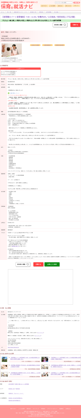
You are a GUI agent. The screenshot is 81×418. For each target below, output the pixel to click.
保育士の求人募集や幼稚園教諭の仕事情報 (40, 414)
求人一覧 (9, 12)
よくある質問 (52, 6)
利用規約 (43, 408)
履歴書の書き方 (15, 246)
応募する (75, 24)
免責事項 (61, 408)
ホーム (2, 12)
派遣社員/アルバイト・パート (20, 12)
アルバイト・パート (19, 393)
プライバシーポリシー (52, 408)
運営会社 (60, 6)
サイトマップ (36, 408)
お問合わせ (68, 408)
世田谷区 (41, 12)
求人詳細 (56, 12)
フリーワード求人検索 (76, 3)
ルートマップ (40, 332)
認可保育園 (48, 12)
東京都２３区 (33, 12)
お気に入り (76, 5)
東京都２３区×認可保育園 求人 (16, 398)
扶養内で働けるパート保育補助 (22, 384)
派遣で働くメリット (14, 93)
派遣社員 (11, 393)
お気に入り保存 (52, 264)
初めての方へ (44, 6)
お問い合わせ (68, 6)
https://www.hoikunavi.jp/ (13, 347)
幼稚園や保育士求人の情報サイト (17, 6)
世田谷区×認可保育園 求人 (15, 400)
